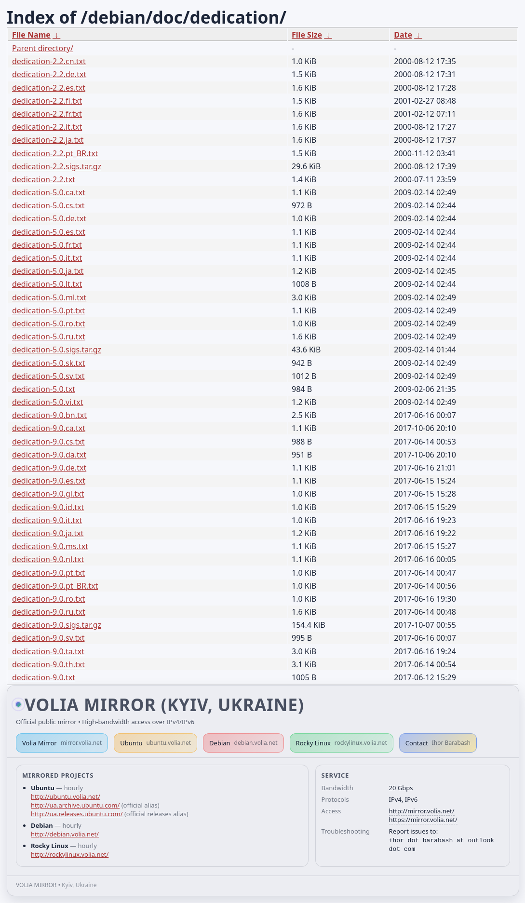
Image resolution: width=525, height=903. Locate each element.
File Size (307, 34)
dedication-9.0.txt (43, 677)
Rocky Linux (341, 743)
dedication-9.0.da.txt (49, 454)
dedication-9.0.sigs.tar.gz (56, 625)
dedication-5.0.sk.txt (48, 363)
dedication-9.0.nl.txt (48, 559)
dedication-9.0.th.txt (48, 664)
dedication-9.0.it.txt (47, 520)
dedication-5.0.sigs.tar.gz (56, 349)
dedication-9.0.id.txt (48, 507)
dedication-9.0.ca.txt (48, 428)
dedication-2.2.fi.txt (47, 100)
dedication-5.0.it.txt (47, 258)
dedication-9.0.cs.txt (48, 441)
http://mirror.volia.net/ (422, 811)
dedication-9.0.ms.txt (50, 546)
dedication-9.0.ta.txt (48, 651)
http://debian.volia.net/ (65, 834)
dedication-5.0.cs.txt (48, 205)
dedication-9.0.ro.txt (48, 598)
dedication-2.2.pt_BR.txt (55, 153)
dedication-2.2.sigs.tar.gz (56, 166)
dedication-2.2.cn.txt (49, 61)
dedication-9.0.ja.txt (47, 533)
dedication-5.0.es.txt (48, 232)
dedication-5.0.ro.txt (48, 323)
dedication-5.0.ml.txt (49, 297)
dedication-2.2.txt (43, 179)
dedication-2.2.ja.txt (47, 140)
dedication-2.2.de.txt (49, 74)
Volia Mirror (62, 743)
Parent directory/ (42, 48)
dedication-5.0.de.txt (49, 218)
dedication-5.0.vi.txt (47, 402)
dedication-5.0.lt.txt (47, 284)
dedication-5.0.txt (43, 389)
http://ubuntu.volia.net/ (65, 796)
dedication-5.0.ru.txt (48, 336)
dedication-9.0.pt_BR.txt (55, 585)
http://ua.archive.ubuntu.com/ (75, 805)
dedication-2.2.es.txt (48, 87)
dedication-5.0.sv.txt (48, 376)
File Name (31, 34)
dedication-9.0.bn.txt (49, 415)
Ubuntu (155, 743)
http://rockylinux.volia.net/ (69, 854)
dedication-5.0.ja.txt (47, 271)
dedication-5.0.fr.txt (47, 245)
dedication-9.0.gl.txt (48, 493)
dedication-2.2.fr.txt (47, 113)
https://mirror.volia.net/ (423, 819)
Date (403, 34)
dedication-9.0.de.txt (49, 467)
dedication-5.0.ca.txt (48, 192)
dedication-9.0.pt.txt (48, 572)
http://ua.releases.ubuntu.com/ (76, 813)
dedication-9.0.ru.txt (48, 611)
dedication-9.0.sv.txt (48, 638)
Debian (243, 743)
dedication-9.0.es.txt (48, 480)
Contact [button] (438, 743)
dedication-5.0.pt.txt (48, 310)
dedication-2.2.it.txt (47, 126)
